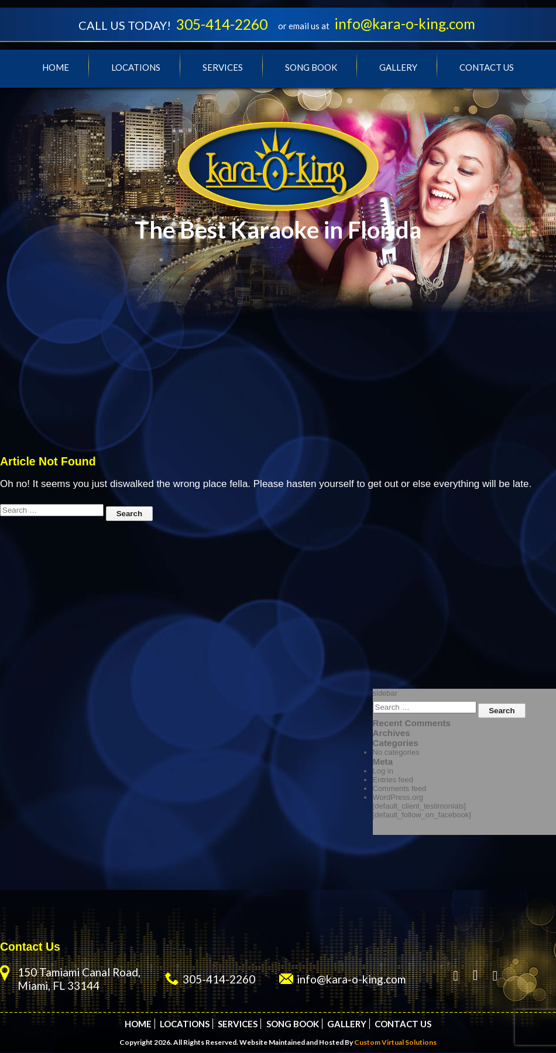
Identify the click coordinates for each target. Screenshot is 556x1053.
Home (55, 68)
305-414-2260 (220, 24)
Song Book (311, 68)
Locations (135, 68)
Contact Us (486, 68)
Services (223, 68)
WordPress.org (398, 797)
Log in (383, 771)
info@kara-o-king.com (407, 24)
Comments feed (400, 789)
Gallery (398, 68)
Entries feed (393, 780)
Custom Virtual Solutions (395, 1042)
